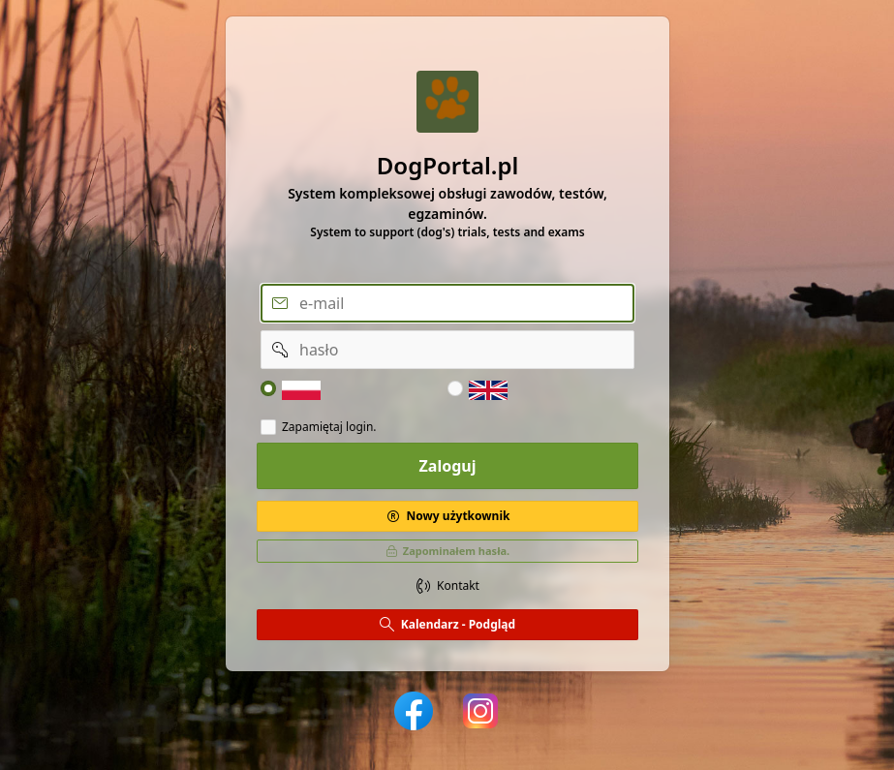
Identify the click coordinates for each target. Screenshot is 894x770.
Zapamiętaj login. (329, 427)
